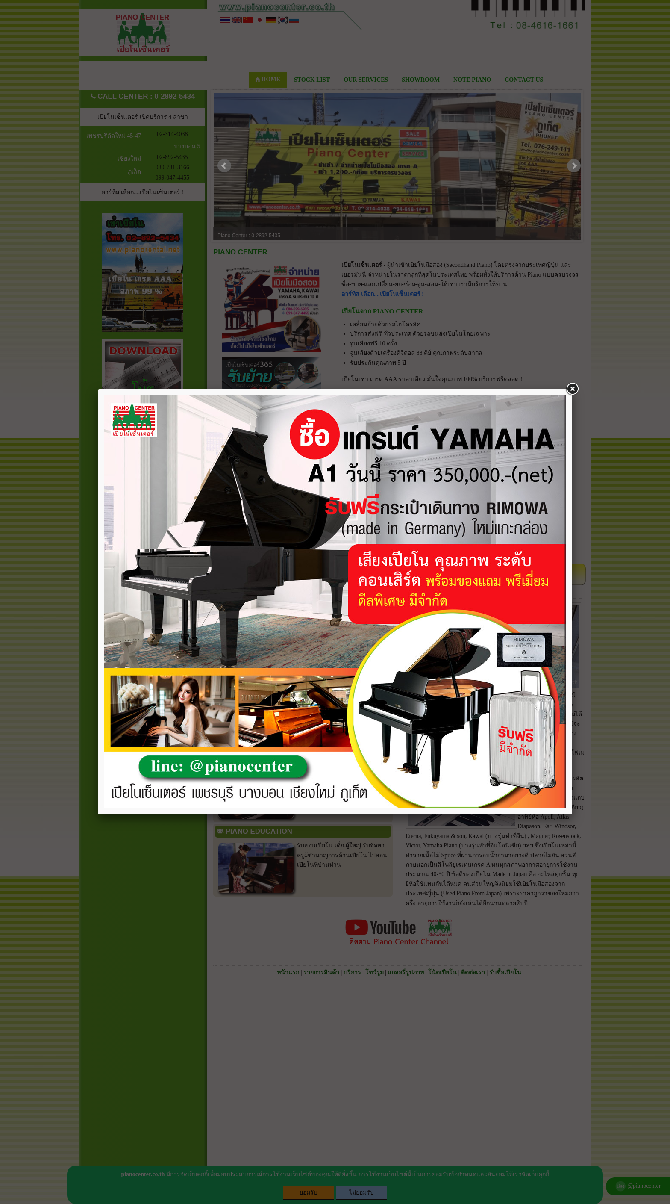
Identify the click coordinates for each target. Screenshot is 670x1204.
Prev (224, 166)
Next (574, 166)
